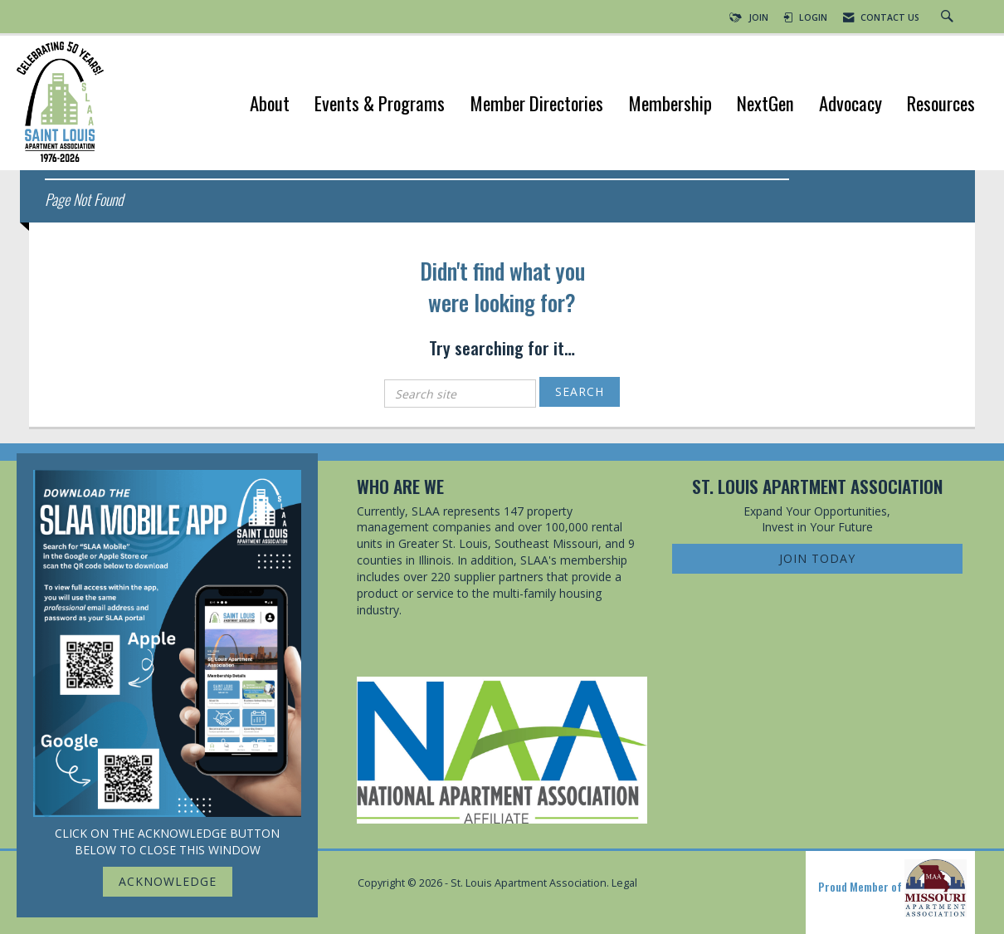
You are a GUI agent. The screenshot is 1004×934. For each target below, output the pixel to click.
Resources (941, 105)
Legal (624, 883)
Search (579, 391)
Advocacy (850, 105)
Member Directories (536, 105)
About (270, 105)
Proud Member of (892, 888)
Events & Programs (379, 105)
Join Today (817, 558)
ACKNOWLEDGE (168, 881)
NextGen (765, 105)
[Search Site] (949, 17)
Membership (670, 105)
